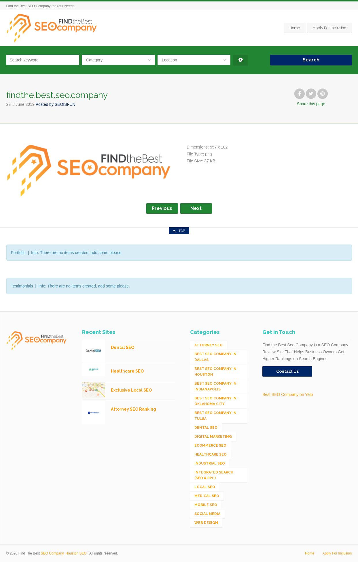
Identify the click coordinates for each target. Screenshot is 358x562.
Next (196, 208)
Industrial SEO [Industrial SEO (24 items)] (209, 463)
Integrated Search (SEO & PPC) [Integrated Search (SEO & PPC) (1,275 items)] (213, 475)
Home (294, 28)
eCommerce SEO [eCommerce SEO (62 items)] (210, 445)
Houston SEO (75, 553)
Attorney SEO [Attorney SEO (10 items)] (208, 345)
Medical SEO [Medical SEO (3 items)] (206, 496)
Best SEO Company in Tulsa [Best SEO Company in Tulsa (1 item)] (215, 416)
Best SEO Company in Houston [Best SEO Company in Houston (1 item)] (215, 372)
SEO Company (52, 553)
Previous (162, 208)
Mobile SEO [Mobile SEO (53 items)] (205, 505)
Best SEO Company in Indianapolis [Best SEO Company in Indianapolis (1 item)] (215, 386)
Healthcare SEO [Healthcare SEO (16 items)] (210, 454)
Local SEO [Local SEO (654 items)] (204, 487)
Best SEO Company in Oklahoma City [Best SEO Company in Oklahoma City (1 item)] (215, 401)
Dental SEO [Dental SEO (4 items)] (205, 428)
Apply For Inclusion (329, 28)
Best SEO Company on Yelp (287, 394)
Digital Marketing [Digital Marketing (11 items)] (213, 437)
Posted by (55, 104)
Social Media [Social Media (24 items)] (207, 514)
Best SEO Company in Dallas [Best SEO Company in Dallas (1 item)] (215, 357)
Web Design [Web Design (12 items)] (206, 523)
